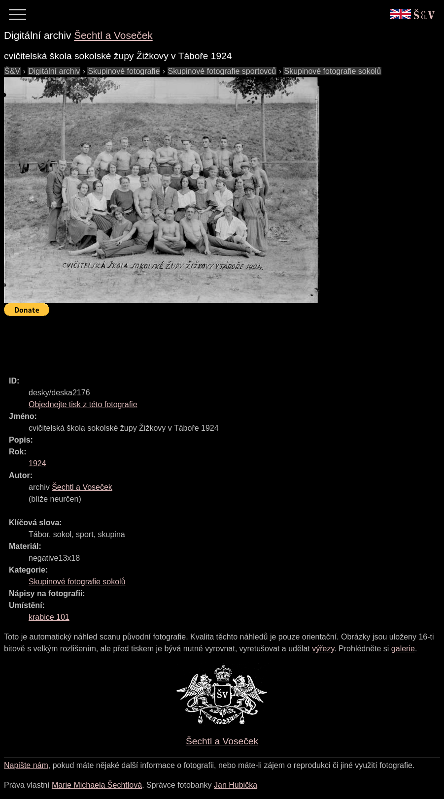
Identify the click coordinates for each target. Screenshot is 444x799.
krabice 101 (49, 617)
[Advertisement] (183, 342)
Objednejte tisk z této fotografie (83, 404)
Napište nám (26, 765)
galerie (403, 648)
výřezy (323, 648)
